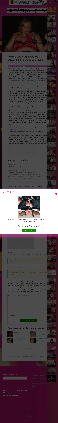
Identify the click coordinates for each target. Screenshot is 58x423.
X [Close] (56, 194)
